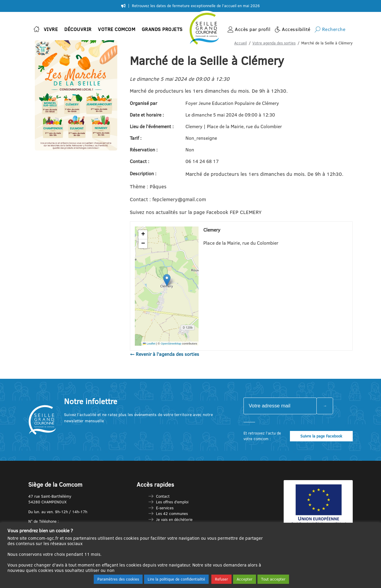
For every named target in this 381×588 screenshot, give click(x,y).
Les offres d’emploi (172, 502)
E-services (165, 508)
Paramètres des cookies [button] (118, 579)
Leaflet (149, 343)
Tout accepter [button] (273, 579)
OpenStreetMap (171, 343)
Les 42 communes (172, 513)
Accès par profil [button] (252, 29)
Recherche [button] (334, 29)
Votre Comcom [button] (116, 29)
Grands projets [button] (162, 29)
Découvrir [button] (78, 29)
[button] (167, 280)
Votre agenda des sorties (274, 43)
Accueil (240, 43)
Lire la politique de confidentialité (176, 579)
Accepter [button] (244, 579)
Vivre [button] (51, 29)
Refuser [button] (221, 579)
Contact (163, 496)
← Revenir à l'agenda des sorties (164, 354)
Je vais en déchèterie (174, 519)
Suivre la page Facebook (321, 436)
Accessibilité (296, 29)
